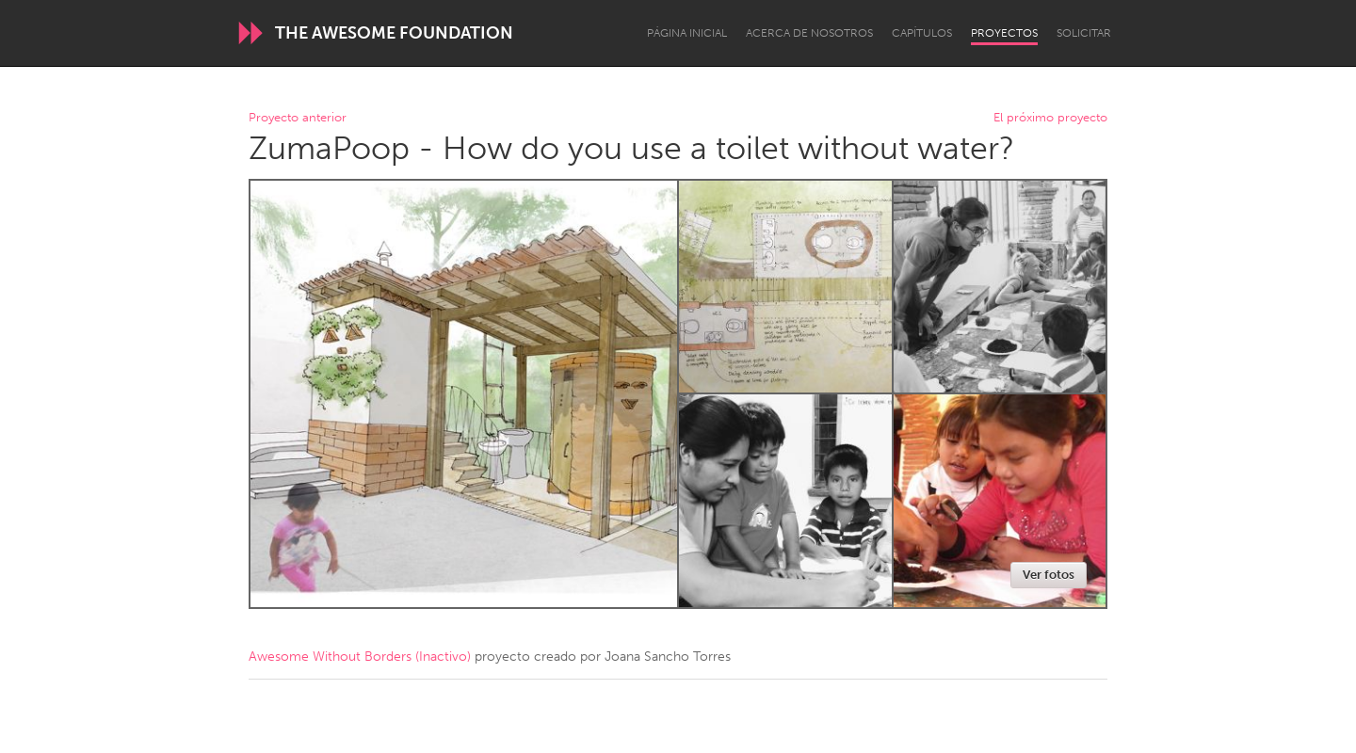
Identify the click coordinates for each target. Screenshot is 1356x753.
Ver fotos (1048, 575)
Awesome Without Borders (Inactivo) (360, 657)
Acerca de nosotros (809, 33)
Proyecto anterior (298, 118)
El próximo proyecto (1050, 118)
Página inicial (687, 33)
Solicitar (1084, 33)
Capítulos (922, 33)
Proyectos (1004, 33)
